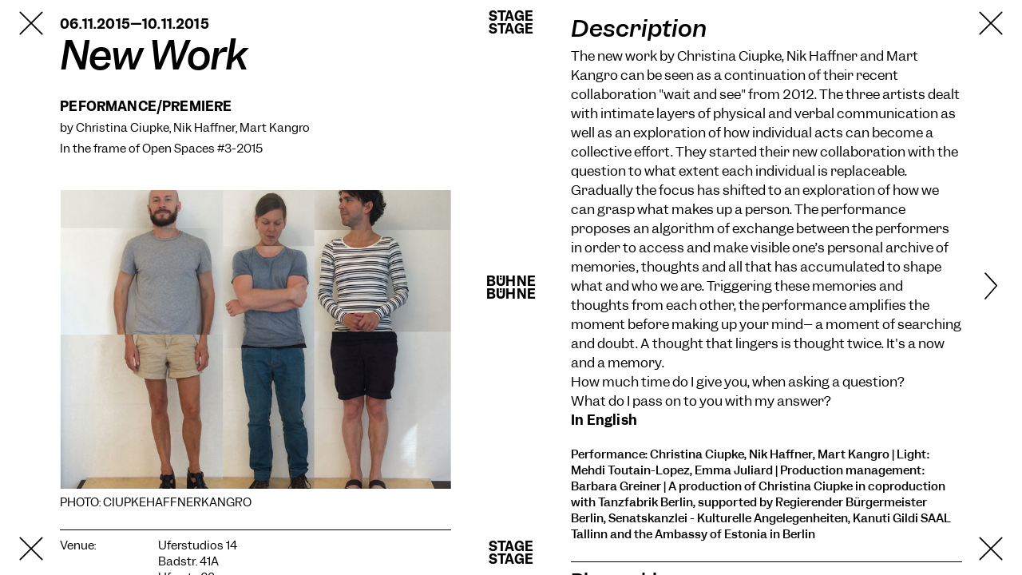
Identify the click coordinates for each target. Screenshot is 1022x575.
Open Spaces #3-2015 (202, 149)
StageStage (511, 22)
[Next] (970, 287)
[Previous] (52, 287)
